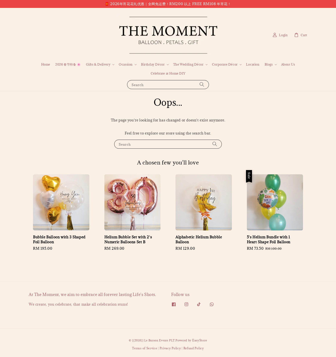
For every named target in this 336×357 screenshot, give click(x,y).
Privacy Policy (170, 348)
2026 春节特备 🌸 (68, 64)
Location (253, 64)
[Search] (202, 84)
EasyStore (199, 340)
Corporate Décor (225, 64)
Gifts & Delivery (98, 64)
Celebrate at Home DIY (168, 73)
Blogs (269, 64)
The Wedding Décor (188, 64)
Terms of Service (144, 348)
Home (45, 64)
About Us (288, 64)
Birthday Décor (153, 64)
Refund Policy (193, 348)
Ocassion (126, 64)
